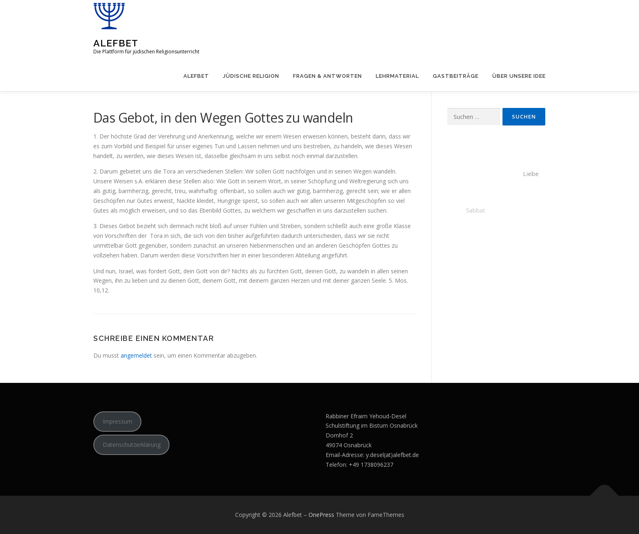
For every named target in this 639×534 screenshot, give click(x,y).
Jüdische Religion (251, 76)
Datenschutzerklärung (132, 444)
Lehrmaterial (397, 76)
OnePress (321, 515)
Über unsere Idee (519, 76)
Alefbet (115, 42)
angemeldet (136, 355)
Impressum (117, 421)
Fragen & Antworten (327, 76)
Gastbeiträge (455, 76)
